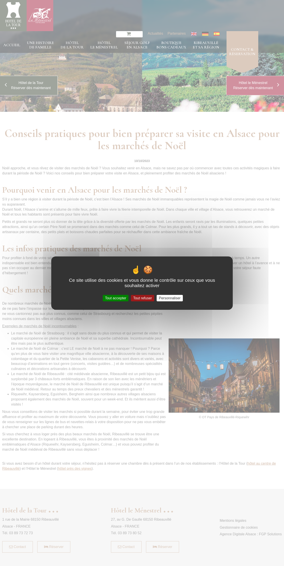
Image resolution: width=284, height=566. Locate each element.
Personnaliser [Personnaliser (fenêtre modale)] (170, 298)
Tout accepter (115, 298)
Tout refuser (142, 298)
